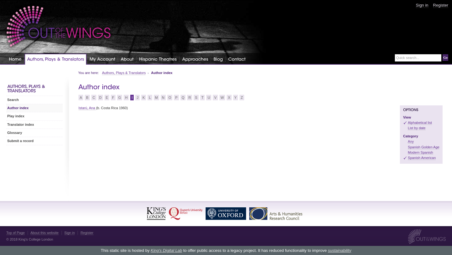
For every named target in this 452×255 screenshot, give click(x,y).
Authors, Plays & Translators (124, 73)
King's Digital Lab (166, 250)
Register (440, 5)
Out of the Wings (59, 26)
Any (411, 141)
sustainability (339, 250)
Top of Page (15, 233)
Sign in (422, 5)
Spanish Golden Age (423, 147)
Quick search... (407, 58)
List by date (417, 128)
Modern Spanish (420, 152)
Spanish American (422, 158)
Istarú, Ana (87, 108)
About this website (44, 233)
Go (445, 57)
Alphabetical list (420, 123)
